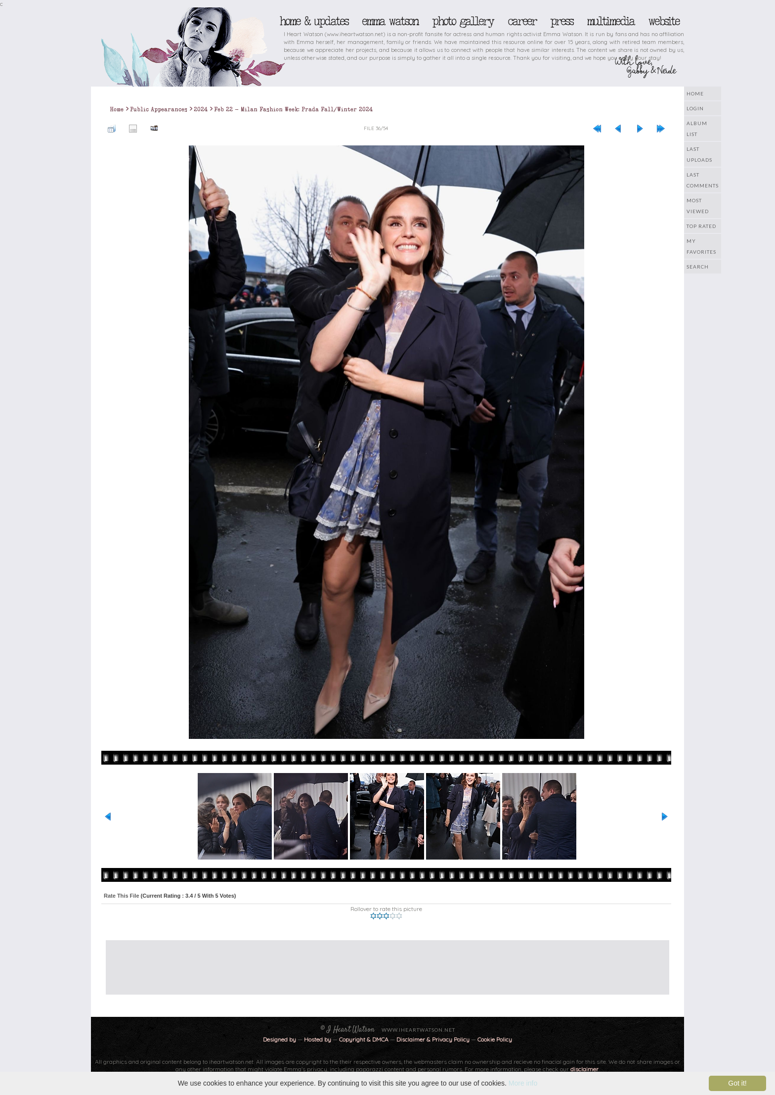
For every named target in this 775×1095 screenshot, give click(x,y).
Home (695, 93)
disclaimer (584, 1069)
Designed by (279, 1039)
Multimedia (610, 21)
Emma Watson (390, 21)
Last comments (703, 180)
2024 (201, 109)
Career (521, 21)
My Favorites (701, 246)
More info (523, 1083)
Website (663, 21)
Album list (697, 128)
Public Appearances (158, 109)
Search (698, 267)
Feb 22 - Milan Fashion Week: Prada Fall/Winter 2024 (293, 109)
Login (695, 108)
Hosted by (317, 1039)
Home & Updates (313, 21)
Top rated (701, 226)
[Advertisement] (380, 962)
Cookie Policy (494, 1039)
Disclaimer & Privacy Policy (433, 1039)
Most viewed (698, 205)
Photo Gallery (462, 21)
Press (561, 21)
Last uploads (699, 154)
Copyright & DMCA (363, 1039)
